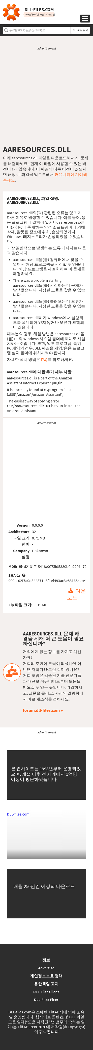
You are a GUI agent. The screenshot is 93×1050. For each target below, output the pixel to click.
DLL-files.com (18, 814)
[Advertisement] (46, 97)
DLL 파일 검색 (80, 30)
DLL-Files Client (46, 992)
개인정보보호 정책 (46, 976)
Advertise (46, 968)
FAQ (44, 359)
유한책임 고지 (46, 984)
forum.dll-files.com (41, 710)
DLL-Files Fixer (46, 1000)
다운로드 (76, 594)
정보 (46, 960)
